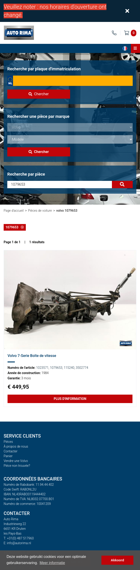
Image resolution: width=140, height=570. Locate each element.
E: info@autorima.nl (17, 543)
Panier (8, 456)
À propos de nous (16, 446)
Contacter (10, 451)
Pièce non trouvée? (17, 465)
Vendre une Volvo (16, 461)
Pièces (8, 441)
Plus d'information (70, 399)
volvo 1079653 (66, 210)
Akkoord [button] (117, 560)
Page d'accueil (14, 210)
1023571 (42, 367)
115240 (69, 367)
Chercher (39, 94)
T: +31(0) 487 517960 (19, 538)
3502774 (82, 367)
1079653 (14, 227)
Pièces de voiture (40, 210)
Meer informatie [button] (52, 563)
